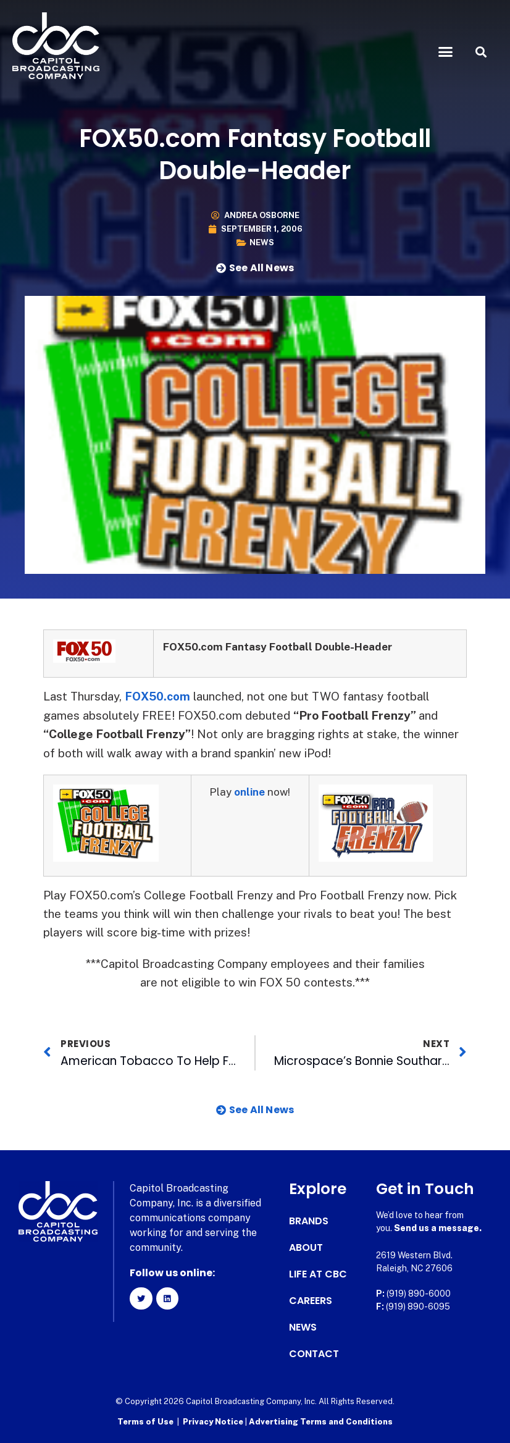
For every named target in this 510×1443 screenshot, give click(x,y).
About (306, 1248)
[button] (445, 52)
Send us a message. (438, 1228)
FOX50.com (159, 696)
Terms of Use (145, 1421)
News (261, 242)
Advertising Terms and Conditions (321, 1421)
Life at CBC (318, 1274)
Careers (310, 1301)
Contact (314, 1354)
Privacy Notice (214, 1421)
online (249, 792)
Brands (308, 1221)
